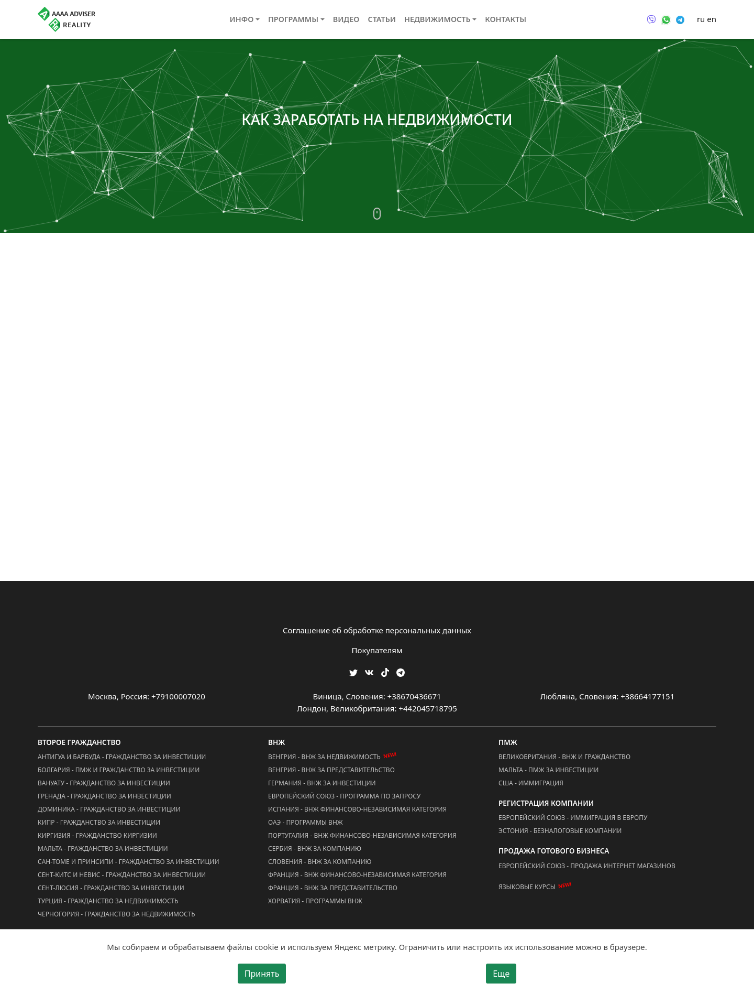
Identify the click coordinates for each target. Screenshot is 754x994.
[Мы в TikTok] (385, 669)
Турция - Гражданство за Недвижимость (108, 900)
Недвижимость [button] (437, 19)
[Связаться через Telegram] (680, 19)
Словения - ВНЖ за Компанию (320, 861)
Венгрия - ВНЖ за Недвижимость (324, 757)
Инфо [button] (242, 19)
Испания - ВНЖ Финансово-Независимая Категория (357, 809)
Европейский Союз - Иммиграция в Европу (572, 817)
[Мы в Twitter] (353, 672)
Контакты (505, 19)
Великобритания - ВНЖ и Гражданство (564, 756)
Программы (293, 19)
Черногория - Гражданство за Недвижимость (116, 914)
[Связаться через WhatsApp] (666, 19)
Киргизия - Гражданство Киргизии (97, 835)
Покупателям (377, 650)
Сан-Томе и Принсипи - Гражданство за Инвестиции (128, 861)
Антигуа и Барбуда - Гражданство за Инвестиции (122, 756)
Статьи (382, 19)
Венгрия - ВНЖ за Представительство (331, 769)
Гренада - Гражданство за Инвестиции (104, 796)
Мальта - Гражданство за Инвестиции (103, 848)
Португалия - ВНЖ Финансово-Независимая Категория (362, 835)
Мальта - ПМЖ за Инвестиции (548, 769)
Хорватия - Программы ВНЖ (315, 900)
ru (701, 19)
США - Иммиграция (530, 783)
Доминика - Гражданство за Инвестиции (109, 809)
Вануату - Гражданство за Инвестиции (104, 783)
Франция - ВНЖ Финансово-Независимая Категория (357, 874)
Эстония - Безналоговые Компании (560, 830)
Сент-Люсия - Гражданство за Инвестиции (111, 887)
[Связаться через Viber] (651, 19)
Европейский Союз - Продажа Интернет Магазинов (586, 865)
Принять (262, 973)
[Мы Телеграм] (400, 672)
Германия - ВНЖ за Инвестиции (322, 783)
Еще (501, 973)
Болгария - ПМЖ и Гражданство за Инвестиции (118, 769)
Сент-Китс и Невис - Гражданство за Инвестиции (122, 874)
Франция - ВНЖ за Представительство (332, 887)
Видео (346, 19)
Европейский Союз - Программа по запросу (344, 796)
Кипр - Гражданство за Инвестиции (99, 822)
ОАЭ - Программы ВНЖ (305, 822)
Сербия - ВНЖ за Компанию (314, 848)
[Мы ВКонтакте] (369, 672)
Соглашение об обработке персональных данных (377, 630)
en (711, 19)
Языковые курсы (527, 887)
